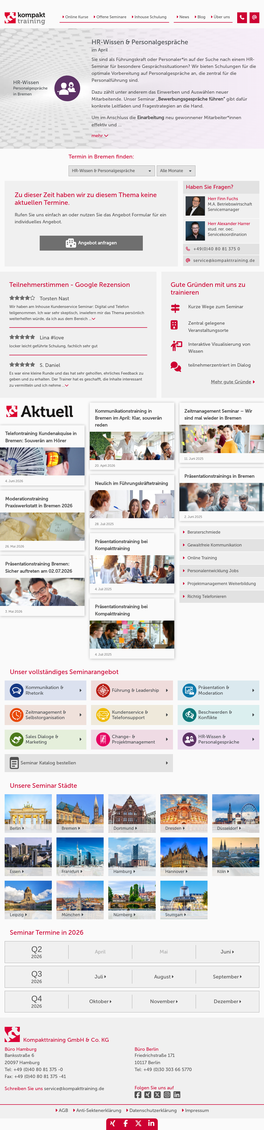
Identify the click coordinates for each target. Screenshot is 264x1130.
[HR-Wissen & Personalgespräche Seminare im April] (242, 17)
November (164, 1001)
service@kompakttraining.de (74, 1088)
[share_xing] (112, 1124)
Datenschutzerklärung (151, 1110)
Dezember (227, 1001)
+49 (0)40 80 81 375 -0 (38, 1069)
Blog (199, 17)
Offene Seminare (109, 17)
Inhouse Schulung (149, 17)
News (182, 17)
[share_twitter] (138, 1124)
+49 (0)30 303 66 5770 (167, 1069)
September (227, 977)
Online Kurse (75, 17)
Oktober (100, 1001)
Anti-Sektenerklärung (97, 1110)
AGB (61, 1110)
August (164, 977)
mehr (100, 135)
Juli (100, 977)
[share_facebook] (125, 1124)
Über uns (220, 17)
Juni (227, 952)
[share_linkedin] (151, 1124)
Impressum (195, 1110)
